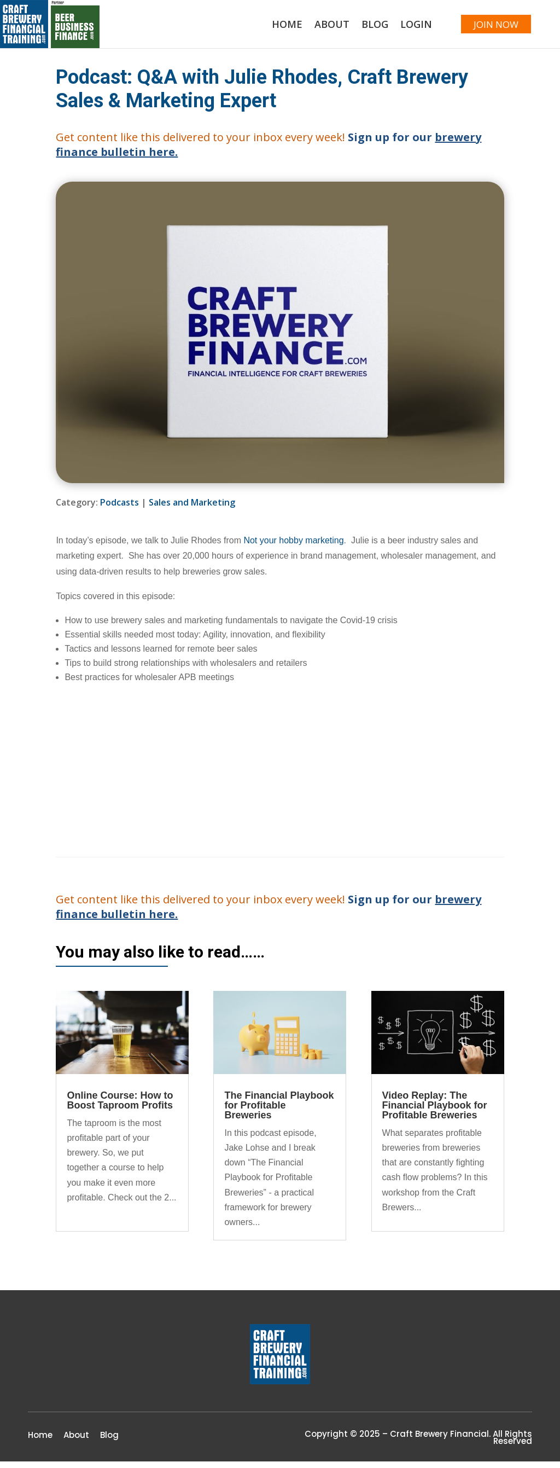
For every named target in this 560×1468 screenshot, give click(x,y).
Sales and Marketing (192, 509)
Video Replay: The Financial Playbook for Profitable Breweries (434, 1111)
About (317, 29)
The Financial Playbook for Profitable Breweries (279, 1111)
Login (401, 29)
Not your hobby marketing (293, 546)
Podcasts (119, 509)
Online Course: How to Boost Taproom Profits (120, 1106)
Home (272, 29)
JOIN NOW (489, 27)
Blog (360, 29)
